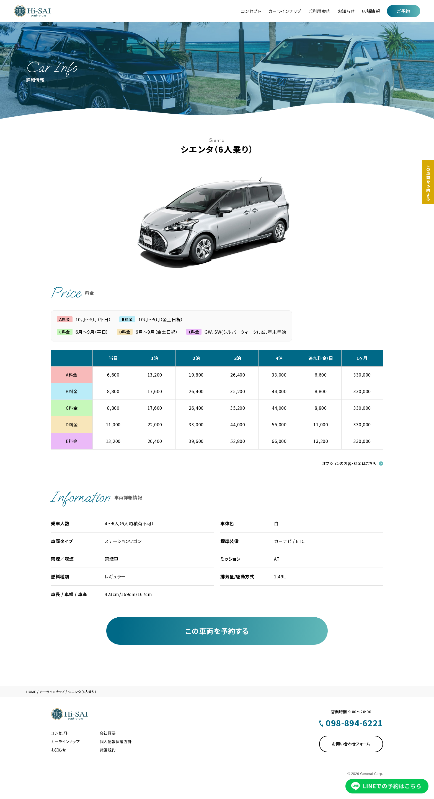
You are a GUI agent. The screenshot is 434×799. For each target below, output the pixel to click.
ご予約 (403, 11)
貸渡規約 (108, 750)
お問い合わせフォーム (351, 743)
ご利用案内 (319, 11)
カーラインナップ (284, 11)
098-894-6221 (354, 723)
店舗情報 (371, 11)
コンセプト (251, 11)
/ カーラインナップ (50, 691)
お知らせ (346, 11)
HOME (31, 691)
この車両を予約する (217, 631)
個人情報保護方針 (116, 741)
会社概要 (108, 733)
